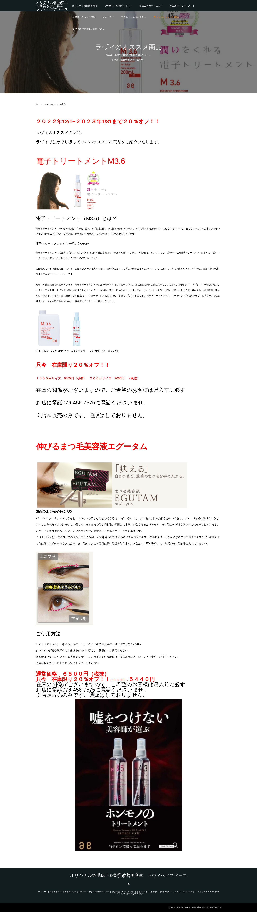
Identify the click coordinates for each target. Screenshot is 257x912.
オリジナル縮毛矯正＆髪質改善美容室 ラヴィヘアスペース (52, 5)
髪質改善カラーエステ (150, 5)
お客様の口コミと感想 (83, 17)
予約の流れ (108, 17)
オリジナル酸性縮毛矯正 (85, 5)
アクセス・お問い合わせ (133, 17)
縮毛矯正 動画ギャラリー (118, 5)
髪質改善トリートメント (182, 5)
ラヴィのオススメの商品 (166, 17)
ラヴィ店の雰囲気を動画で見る (88, 28)
